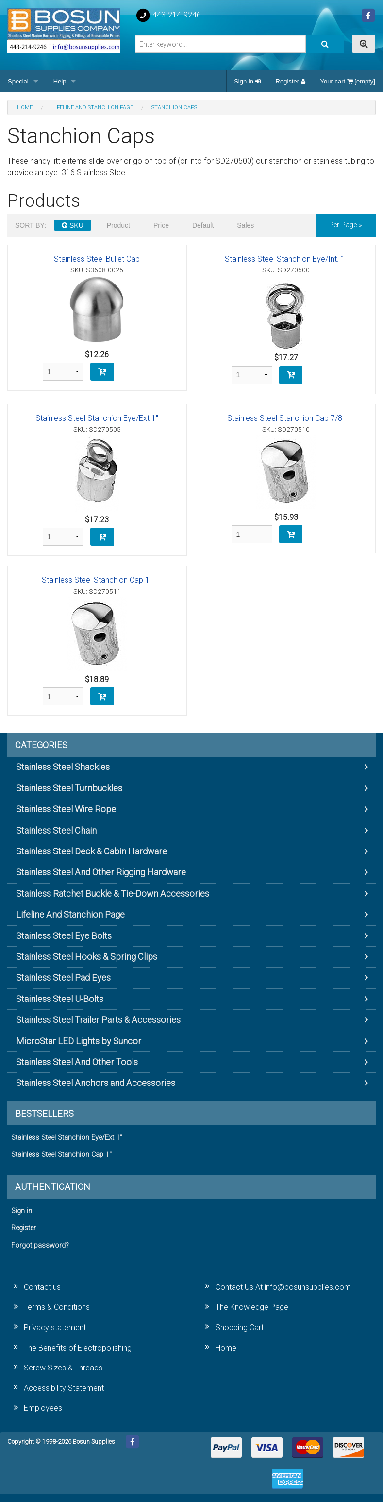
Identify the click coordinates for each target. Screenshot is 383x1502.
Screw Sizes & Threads (63, 1367)
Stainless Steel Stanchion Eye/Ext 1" (96, 418)
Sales (245, 225)
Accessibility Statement (64, 1388)
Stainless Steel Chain (56, 830)
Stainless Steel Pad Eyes (63, 977)
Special (18, 81)
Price (161, 225)
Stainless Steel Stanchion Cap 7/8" (286, 418)
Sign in (247, 81)
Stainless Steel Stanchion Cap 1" (97, 579)
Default (203, 225)
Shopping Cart (240, 1327)
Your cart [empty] (347, 81)
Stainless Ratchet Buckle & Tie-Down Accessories (112, 893)
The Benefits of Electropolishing (78, 1347)
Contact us (42, 1287)
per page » (345, 225)
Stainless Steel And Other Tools (77, 1062)
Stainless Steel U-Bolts (59, 999)
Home (226, 1347)
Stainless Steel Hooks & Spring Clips (86, 956)
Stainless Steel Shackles (63, 767)
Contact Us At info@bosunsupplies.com (283, 1287)
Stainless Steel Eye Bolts (64, 936)
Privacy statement (55, 1327)
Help (60, 81)
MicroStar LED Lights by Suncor (78, 1041)
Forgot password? (40, 1245)
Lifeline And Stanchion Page (70, 914)
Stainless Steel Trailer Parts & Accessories (98, 1020)
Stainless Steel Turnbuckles (69, 788)
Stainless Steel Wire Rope (66, 809)
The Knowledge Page (252, 1307)
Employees (43, 1408)
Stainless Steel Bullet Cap (97, 259)
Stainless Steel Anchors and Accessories (95, 1083)
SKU (72, 225)
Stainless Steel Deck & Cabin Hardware (91, 851)
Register (290, 81)
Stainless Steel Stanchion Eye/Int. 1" (286, 259)
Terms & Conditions (57, 1307)
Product (118, 225)
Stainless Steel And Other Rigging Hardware (101, 872)
